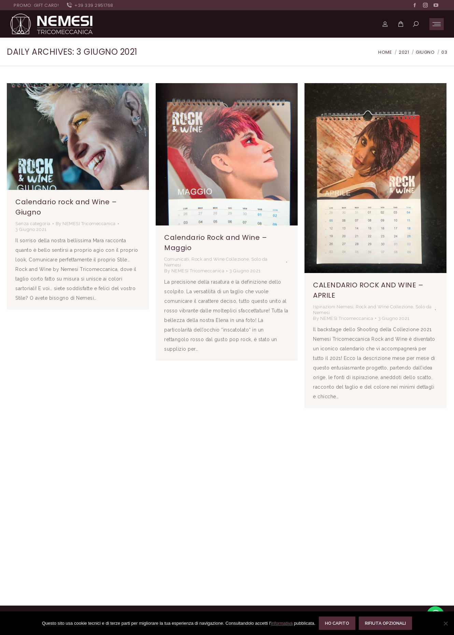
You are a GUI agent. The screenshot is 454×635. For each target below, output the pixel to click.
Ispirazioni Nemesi (333, 306)
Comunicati (176, 259)
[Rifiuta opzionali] (445, 623)
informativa (282, 623)
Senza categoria (33, 223)
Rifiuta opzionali (385, 623)
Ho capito (337, 623)
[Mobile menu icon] (436, 24)
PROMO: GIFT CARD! (36, 5)
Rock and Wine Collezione (220, 259)
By (86, 223)
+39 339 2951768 (89, 5)
